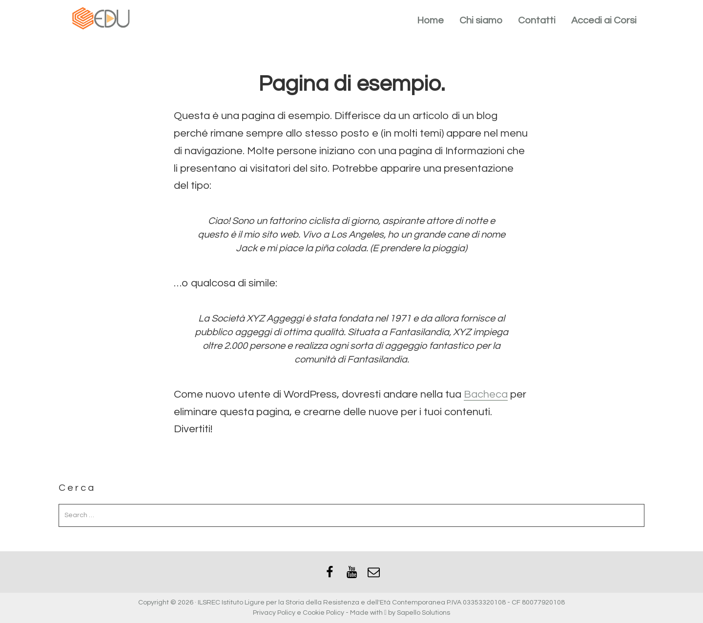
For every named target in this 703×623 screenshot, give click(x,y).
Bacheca (486, 394)
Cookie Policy (323, 612)
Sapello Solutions (423, 612)
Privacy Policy (274, 612)
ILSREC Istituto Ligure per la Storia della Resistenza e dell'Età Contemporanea (321, 602)
